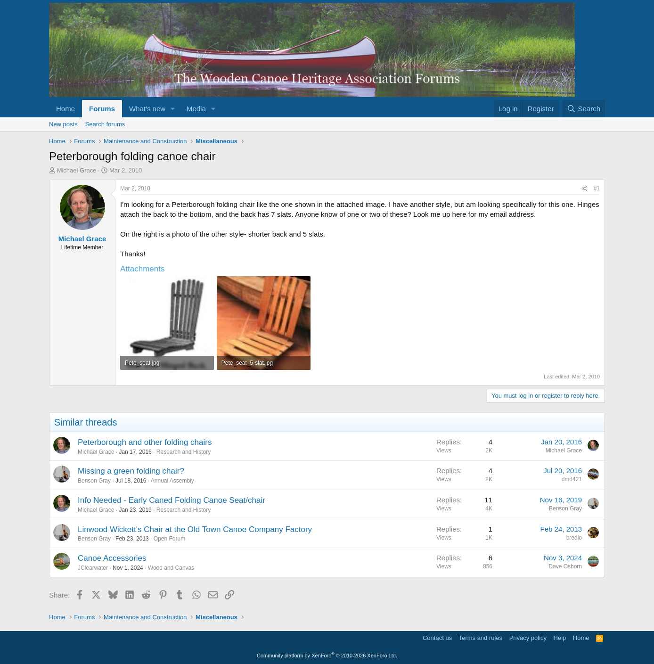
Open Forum (169, 538)
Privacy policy (528, 637)
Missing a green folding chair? (131, 471)
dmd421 (572, 479)
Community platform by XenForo (327, 655)
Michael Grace (77, 170)
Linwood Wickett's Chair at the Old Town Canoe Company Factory (195, 529)
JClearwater (93, 568)
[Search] (583, 108)
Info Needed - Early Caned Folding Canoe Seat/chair (171, 500)
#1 (597, 188)
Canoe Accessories (112, 558)
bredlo (574, 537)
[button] (173, 108)
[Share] (584, 188)
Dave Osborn (565, 566)
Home (65, 109)
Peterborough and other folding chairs (145, 442)
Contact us (437, 637)
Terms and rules (480, 637)
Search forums (105, 124)
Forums (102, 109)
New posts (63, 124)
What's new (147, 109)
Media (196, 109)
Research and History (183, 452)
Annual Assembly (172, 480)
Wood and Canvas (171, 568)
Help (560, 637)
